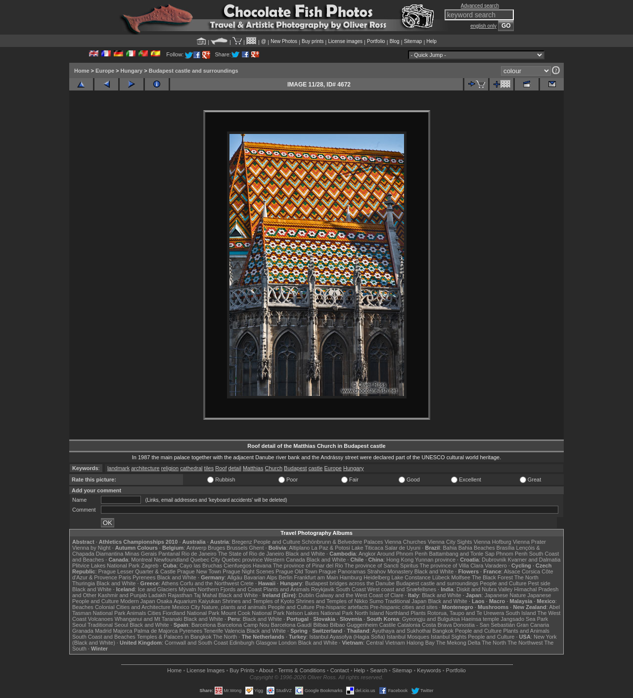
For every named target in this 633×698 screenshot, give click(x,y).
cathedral (191, 468)
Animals (136, 613)
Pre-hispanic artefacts (342, 607)
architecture (145, 468)
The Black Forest (492, 577)
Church (273, 468)
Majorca (123, 631)
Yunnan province (435, 560)
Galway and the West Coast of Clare (360, 595)
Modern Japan (137, 601)
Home (82, 71)
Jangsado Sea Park (524, 619)
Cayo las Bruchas (201, 565)
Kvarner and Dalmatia (534, 560)
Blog (395, 41)
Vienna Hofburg (492, 542)
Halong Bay (421, 643)
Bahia (450, 548)
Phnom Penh (512, 554)
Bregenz (242, 542)
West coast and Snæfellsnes (401, 589)
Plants (418, 613)
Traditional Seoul (108, 625)
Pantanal (169, 554)
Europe (104, 71)
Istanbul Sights (448, 637)
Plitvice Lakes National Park (105, 565)
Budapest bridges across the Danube (350, 583)
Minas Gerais (141, 554)
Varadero (495, 565)
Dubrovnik (494, 560)
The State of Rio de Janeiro (251, 554)
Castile (387, 625)
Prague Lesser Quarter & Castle (137, 571)
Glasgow (266, 643)
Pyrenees (144, 577)
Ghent (256, 548)
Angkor (367, 554)
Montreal (141, 560)
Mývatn (187, 589)
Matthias (253, 468)
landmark (118, 468)
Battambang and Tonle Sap (462, 554)
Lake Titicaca (367, 548)
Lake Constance (411, 577)
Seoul (79, 625)
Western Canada (284, 560)
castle (316, 468)
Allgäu (234, 577)
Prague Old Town (296, 571)
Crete (247, 583)
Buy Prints (241, 670)
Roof (220, 468)
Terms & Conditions (301, 670)
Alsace (512, 571)
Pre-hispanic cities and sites (403, 607)
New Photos (284, 41)
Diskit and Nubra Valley (484, 589)
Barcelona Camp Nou (244, 625)
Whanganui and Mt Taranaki (148, 619)
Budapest (295, 468)
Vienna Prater (529, 542)
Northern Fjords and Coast (230, 589)
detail (234, 468)
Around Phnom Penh (402, 554)
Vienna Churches (405, 542)
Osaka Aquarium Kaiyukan (189, 601)
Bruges (216, 548)
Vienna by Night (91, 548)
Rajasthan (180, 595)
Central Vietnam (385, 643)
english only (483, 26)
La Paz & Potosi (331, 548)
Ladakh (157, 595)
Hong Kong (399, 560)
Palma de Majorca (156, 631)
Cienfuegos (237, 565)
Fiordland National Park (191, 613)
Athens (169, 583)
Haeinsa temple (480, 619)
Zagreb (149, 565)
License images (345, 41)
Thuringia (83, 583)
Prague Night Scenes (248, 571)
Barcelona (203, 625)
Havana (262, 565)
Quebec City (205, 560)
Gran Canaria (532, 625)
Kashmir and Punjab (122, 595)
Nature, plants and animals (234, 607)
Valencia (235, 631)
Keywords (429, 670)
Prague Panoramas (342, 571)
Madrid (103, 631)
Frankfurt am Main (316, 577)
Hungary (132, 71)
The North (526, 577)
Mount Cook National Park (252, 613)
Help (431, 41)
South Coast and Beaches (104, 637)
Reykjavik (322, 589)
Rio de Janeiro (199, 554)
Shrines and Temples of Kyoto (258, 601)
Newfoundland (171, 560)
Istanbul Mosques (408, 637)
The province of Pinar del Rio (308, 565)
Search (378, 670)
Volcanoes (100, 619)
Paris (125, 577)
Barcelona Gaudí (291, 625)
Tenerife (213, 631)
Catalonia (408, 625)
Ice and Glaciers (157, 589)
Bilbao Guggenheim (354, 625)
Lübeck (441, 577)
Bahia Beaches (476, 548)
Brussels (236, 548)
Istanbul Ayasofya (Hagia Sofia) (347, 637)
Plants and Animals (286, 589)
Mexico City (186, 607)
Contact (339, 670)
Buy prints (312, 41)
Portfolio (376, 41)
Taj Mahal (205, 595)
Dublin (306, 595)
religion (170, 468)
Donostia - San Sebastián (484, 625)
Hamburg (351, 577)
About (266, 670)
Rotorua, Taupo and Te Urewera (465, 613)
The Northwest (525, 643)
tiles (209, 468)
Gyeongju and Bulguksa (431, 619)
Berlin (285, 577)
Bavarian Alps (260, 577)
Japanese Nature (505, 595)
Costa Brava (437, 625)
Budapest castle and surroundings (193, 71)
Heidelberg (376, 577)
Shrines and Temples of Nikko (331, 601)
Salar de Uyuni (402, 548)
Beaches (82, 607)
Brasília (506, 548)
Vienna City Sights (450, 542)
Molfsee (461, 577)
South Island (521, 613)
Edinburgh (241, 643)
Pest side (539, 583)
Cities (154, 613)
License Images (205, 670)
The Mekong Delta (458, 643)
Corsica (531, 571)
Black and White (305, 554)
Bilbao (320, 625)
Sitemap (413, 41)
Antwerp (196, 548)
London (287, 643)
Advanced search (480, 5)
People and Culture (277, 542)
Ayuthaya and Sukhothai (401, 631)
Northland (397, 613)
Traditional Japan (405, 601)
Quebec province (242, 560)
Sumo (376, 601)
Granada (82, 631)
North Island (369, 613)
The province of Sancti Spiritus (381, 565)
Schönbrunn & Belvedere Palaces (342, 542)
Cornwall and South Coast (196, 643)
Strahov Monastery (389, 571)
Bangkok (442, 631)
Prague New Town (199, 571)
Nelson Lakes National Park (319, 613)
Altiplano (299, 548)
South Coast (351, 589)
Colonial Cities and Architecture (133, 607)
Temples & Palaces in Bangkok (174, 637)
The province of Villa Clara (452, 565)
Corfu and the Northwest (209, 583)
